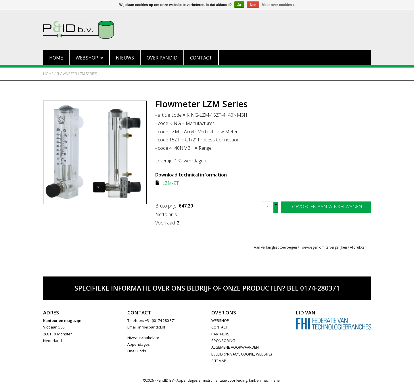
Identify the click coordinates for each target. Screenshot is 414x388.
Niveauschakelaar (143, 337)
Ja (239, 5)
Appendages (138, 344)
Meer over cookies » (278, 5)
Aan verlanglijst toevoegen (275, 247)
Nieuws (125, 58)
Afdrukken (358, 247)
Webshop (89, 58)
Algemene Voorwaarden (235, 347)
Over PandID (162, 58)
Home (56, 58)
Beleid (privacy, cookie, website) (241, 354)
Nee (253, 5)
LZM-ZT (170, 183)
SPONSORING (223, 340)
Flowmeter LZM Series (76, 73)
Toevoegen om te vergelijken (324, 247)
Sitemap (218, 360)
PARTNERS (220, 334)
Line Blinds (136, 351)
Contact (201, 58)
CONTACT (219, 327)
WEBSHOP (220, 320)
